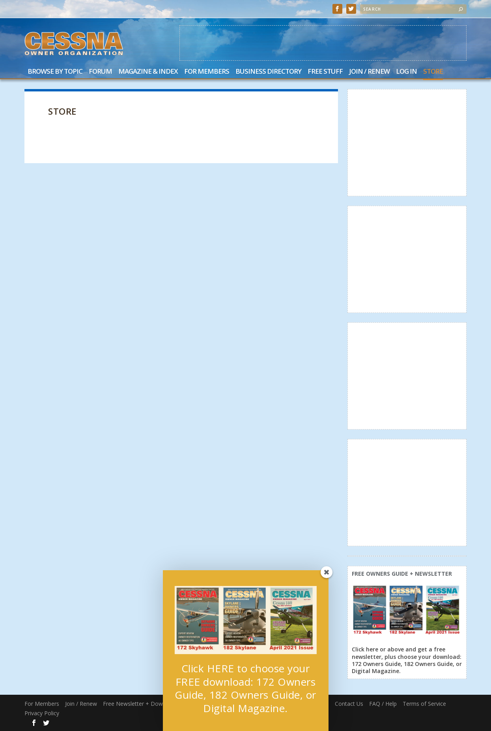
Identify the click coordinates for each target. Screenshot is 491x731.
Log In (406, 72)
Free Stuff (325, 72)
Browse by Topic (55, 72)
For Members (206, 72)
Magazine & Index (148, 72)
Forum (100, 72)
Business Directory (268, 72)
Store (433, 72)
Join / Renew (369, 72)
